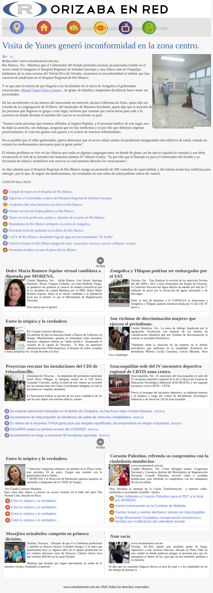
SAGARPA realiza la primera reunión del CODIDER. (54, 429)
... (60, 307)
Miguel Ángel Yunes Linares (41, 90)
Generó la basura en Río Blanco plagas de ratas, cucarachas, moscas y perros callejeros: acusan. (72, 243)
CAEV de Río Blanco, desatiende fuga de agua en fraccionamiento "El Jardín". (61, 237)
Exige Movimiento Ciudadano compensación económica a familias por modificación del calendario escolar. (158, 519)
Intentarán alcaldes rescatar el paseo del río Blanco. (43, 250)
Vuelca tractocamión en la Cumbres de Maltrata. (150, 506)
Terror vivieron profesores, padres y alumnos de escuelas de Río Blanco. (57, 217)
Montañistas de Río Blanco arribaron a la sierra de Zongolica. (50, 224)
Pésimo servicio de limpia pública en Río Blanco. (41, 211)
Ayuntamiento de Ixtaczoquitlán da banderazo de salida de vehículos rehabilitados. (77, 417)
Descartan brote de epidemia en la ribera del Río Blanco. (46, 230)
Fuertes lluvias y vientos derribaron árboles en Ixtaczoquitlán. (160, 512)
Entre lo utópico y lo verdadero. (34, 501)
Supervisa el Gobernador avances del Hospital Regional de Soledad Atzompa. (60, 198)
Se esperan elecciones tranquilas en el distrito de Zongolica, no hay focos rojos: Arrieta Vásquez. (87, 411)
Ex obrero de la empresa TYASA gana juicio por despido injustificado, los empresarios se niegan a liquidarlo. (96, 423)
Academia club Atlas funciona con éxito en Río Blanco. (46, 204)
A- (12, 57)
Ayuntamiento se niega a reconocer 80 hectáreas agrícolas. (60, 435)
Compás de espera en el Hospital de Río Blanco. (41, 191)
